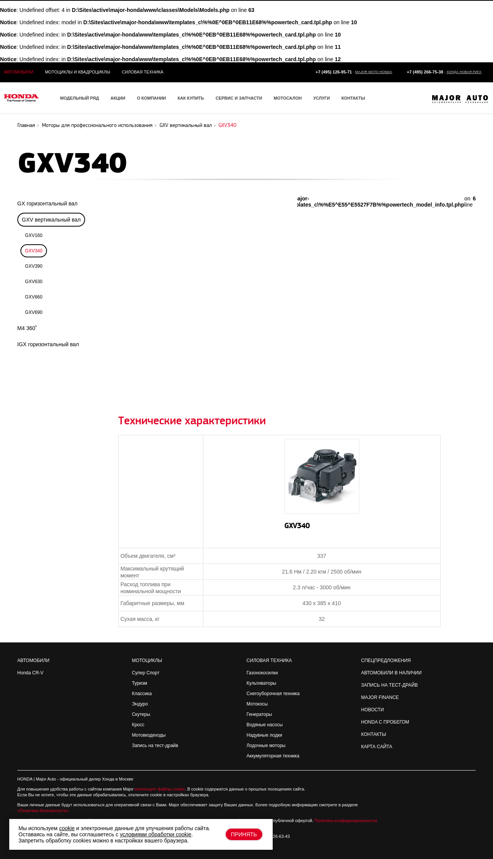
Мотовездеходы (149, 735)
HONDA (24, 779)
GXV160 (33, 235)
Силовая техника (142, 72)
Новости (372, 709)
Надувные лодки (264, 735)
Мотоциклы (147, 660)
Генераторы (259, 714)
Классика (142, 693)
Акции (118, 98)
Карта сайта (376, 746)
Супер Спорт (145, 673)
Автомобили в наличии (391, 673)
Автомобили (19, 72)
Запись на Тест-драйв (389, 685)
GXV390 (33, 266)
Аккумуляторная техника (272, 756)
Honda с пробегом (385, 722)
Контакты (353, 98)
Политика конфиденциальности (346, 820)
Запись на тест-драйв (155, 745)
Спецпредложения (386, 660)
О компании (151, 98)
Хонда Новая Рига (463, 72)
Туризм (139, 683)
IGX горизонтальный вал (48, 344)
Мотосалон (287, 98)
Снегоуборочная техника (273, 693)
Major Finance (380, 697)
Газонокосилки (262, 673)
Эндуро (140, 704)
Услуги (321, 98)
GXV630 (33, 281)
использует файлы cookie (160, 789)
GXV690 (33, 312)
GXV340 (33, 251)
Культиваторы (261, 683)
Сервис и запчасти (239, 98)
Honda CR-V (30, 673)
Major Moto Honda (373, 72)
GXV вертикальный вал (51, 220)
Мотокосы (257, 704)
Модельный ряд (79, 98)
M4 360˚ (27, 328)
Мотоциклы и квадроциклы (78, 72)
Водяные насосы (264, 724)
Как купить (191, 98)
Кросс (138, 724)
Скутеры (141, 714)
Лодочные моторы (265, 745)
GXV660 (33, 297)
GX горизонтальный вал (47, 203)
